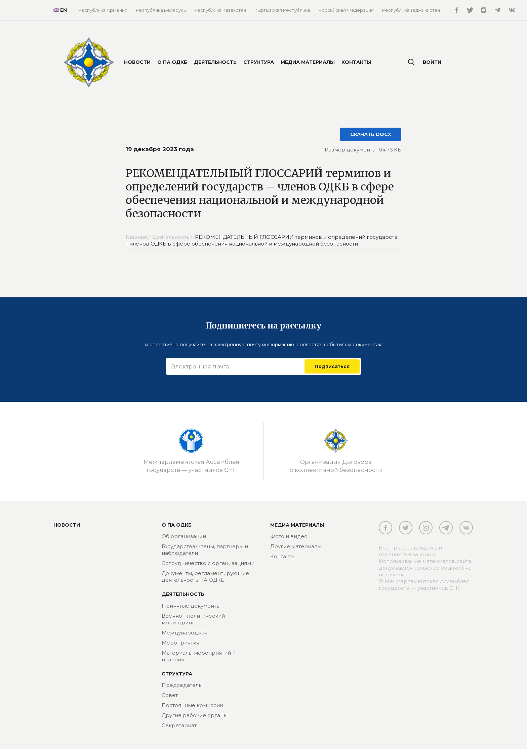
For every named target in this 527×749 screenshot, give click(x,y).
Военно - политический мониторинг (193, 619)
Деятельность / (173, 237)
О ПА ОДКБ (172, 62)
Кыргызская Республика (282, 10)
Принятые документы (191, 606)
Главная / (138, 237)
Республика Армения (102, 10)
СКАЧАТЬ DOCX (370, 134)
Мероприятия (180, 643)
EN (57, 10)
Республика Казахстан (220, 10)
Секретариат (179, 725)
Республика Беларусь (161, 10)
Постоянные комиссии (192, 705)
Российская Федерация (346, 10)
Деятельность (215, 62)
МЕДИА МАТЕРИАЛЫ (297, 525)
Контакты (356, 62)
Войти (432, 62)
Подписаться (332, 366)
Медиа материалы (308, 62)
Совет (170, 695)
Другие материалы (295, 546)
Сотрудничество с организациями (208, 563)
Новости (137, 62)
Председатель (181, 685)
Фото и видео (289, 536)
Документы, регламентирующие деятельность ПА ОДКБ (205, 576)
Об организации (184, 536)
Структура (258, 62)
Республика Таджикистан (411, 10)
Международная (184, 632)
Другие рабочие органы (195, 715)
